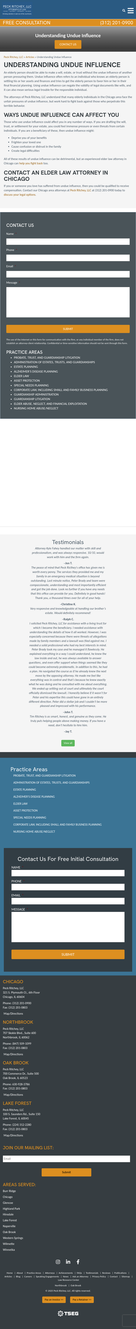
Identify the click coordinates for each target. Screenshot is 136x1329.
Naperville (9, 1226)
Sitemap (125, 1276)
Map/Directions (13, 1013)
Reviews (106, 1272)
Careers (28, 1276)
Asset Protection (27, 381)
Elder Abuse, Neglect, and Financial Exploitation (50, 404)
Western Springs (13, 1238)
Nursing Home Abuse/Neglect (36, 408)
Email (11, 266)
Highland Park (11, 1208)
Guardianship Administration (36, 394)
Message (13, 282)
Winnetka (9, 1249)
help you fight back (31, 163)
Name (11, 234)
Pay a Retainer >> (82, 1299)
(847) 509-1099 (21, 1043)
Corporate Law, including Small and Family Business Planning (61, 390)
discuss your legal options (19, 194)
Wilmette (8, 1243)
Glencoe (8, 1202)
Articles (8, 1276)
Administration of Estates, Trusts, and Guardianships (54, 362)
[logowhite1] (17, 9)
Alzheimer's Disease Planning (36, 371)
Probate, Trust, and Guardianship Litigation (47, 358)
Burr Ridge (9, 1191)
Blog (18, 1276)
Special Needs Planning (31, 385)
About (20, 1272)
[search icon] (123, 10)
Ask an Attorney (80, 1276)
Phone (11, 250)
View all (68, 743)
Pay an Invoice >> (54, 1299)
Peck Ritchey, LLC (80, 190)
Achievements (66, 1272)
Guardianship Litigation (32, 399)
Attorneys (50, 1272)
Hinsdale (8, 1214)
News (66, 1276)
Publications (120, 1272)
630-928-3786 (21, 1084)
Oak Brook (9, 1232)
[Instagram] (58, 1263)
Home (10, 1272)
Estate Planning (26, 367)
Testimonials (92, 1272)
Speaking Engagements (47, 1276)
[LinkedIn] (68, 1263)
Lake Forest (10, 1220)
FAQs (79, 1272)
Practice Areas (34, 1272)
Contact (114, 1276)
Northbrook (61, 1285)
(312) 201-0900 (116, 22)
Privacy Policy (99, 1276)
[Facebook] (78, 1263)
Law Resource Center (68, 1279)
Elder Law (21, 376)
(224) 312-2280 (21, 1124)
